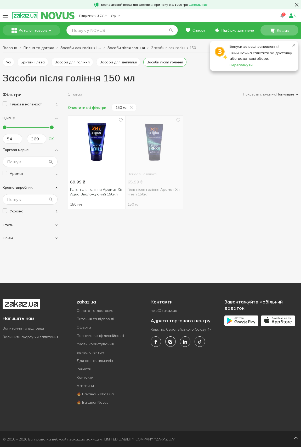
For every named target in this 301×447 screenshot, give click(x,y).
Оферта (84, 327)
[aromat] (34, 173)
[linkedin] (185, 341)
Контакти (85, 377)
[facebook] (156, 341)
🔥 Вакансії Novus (92, 402)
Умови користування (95, 344)
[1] (34, 104)
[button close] (297, 5)
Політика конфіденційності (100, 335)
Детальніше (198, 5)
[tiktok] (200, 341)
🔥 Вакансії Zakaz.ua (95, 394)
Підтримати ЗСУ (92, 15)
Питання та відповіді (95, 319)
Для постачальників (95, 360)
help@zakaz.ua (164, 310)
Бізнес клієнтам (90, 352)
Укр (115, 15)
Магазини (85, 385)
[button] (171, 30)
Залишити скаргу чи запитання (31, 337)
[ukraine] (34, 211)
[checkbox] (5, 104)
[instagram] (170, 341)
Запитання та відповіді (23, 328)
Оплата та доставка (95, 310)
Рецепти (84, 369)
